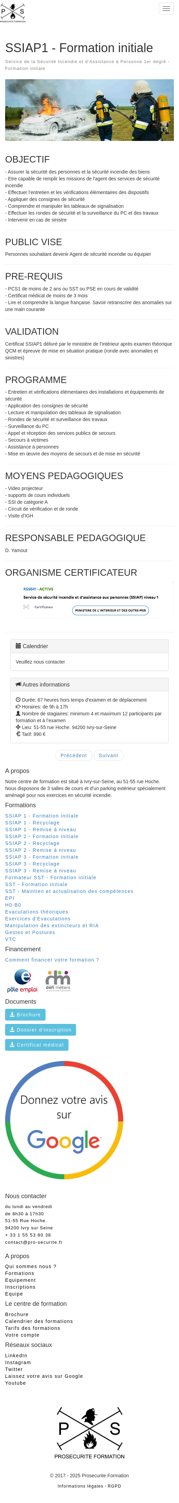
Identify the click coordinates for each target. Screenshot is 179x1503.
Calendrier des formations (39, 1321)
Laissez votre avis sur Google (44, 1376)
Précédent (74, 755)
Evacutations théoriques (36, 912)
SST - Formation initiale (36, 884)
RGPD (115, 1486)
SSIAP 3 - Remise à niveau (40, 870)
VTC (10, 939)
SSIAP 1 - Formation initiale (42, 816)
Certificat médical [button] (37, 1045)
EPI (9, 898)
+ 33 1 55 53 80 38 (28, 1235)
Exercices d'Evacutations (38, 918)
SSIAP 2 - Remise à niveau (40, 850)
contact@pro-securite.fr (34, 1242)
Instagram (18, 1362)
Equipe (14, 1294)
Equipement (20, 1280)
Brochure (17, 1314)
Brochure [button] (25, 1014)
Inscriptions (20, 1287)
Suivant (108, 755)
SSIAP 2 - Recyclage (32, 843)
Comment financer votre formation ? (52, 960)
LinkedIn (16, 1355)
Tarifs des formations (33, 1328)
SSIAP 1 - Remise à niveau (40, 829)
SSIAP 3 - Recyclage (32, 864)
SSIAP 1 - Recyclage (32, 822)
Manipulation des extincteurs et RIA (52, 925)
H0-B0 (13, 905)
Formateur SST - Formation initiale (51, 877)
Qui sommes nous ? (31, 1266)
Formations (19, 1273)
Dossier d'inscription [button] (41, 1030)
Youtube (15, 1383)
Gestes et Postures (30, 932)
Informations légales (80, 1486)
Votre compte (22, 1335)
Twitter (14, 1369)
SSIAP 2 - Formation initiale (42, 836)
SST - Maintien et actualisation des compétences (69, 891)
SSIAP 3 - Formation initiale (42, 857)
